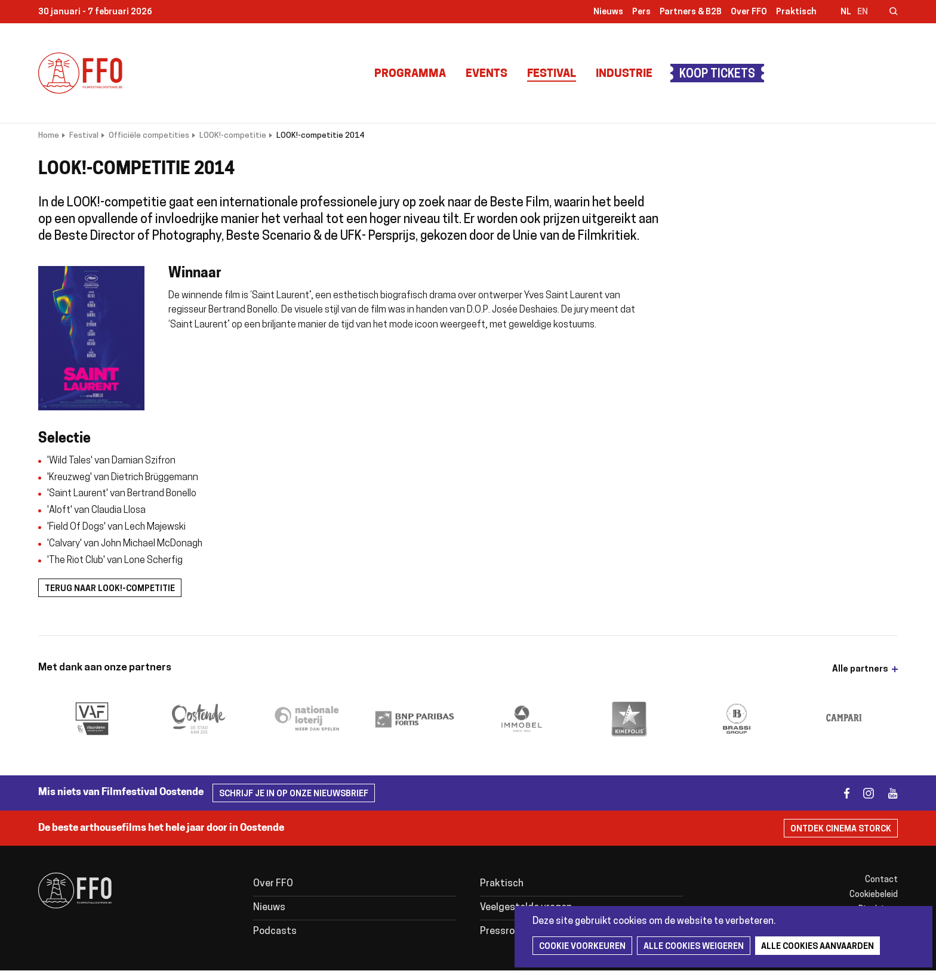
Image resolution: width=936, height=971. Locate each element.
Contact (881, 880)
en (862, 12)
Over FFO (749, 12)
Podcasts (275, 931)
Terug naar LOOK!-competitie (110, 589)
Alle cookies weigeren (694, 946)
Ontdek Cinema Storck (840, 829)
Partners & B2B (691, 12)
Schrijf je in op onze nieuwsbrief (293, 794)
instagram (863, 793)
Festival (551, 74)
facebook (839, 793)
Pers (641, 12)
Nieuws (608, 12)
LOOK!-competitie (232, 136)
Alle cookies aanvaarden (817, 946)
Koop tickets (717, 75)
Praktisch (796, 12)
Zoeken (886, 12)
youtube (887, 793)
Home (48, 136)
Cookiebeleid (873, 894)
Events (486, 74)
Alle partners (860, 669)
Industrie (624, 74)
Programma (410, 74)
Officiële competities (149, 136)
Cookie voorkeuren (582, 946)
